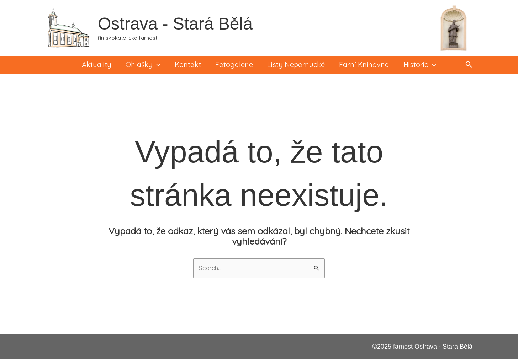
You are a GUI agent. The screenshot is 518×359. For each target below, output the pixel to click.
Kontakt (188, 64)
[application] (156, 65)
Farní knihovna (364, 64)
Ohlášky (143, 65)
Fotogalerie (234, 64)
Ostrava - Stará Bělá (175, 23)
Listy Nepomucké (296, 64)
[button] (468, 65)
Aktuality (96, 64)
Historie (419, 65)
